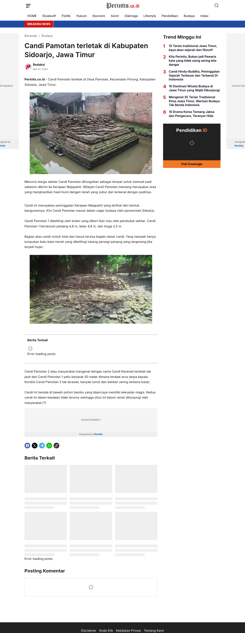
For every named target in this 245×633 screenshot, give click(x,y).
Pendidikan (170, 16)
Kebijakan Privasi (128, 630)
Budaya (189, 16)
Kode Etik (106, 630)
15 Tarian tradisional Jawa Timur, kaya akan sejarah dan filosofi (193, 48)
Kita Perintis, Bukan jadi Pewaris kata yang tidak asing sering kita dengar (192, 60)
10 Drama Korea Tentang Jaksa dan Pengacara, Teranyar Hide (191, 114)
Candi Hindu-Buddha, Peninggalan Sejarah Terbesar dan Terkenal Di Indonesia (194, 75)
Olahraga (131, 16)
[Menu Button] (28, 6)
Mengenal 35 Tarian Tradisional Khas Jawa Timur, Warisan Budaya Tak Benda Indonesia (194, 101)
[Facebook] (27, 445)
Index (204, 16)
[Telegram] (42, 445)
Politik (66, 16)
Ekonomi (98, 16)
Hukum (81, 16)
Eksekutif (49, 16)
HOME (32, 16)
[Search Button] (216, 6)
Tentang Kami (154, 630)
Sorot (115, 16)
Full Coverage (191, 164)
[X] (35, 445)
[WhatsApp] (49, 445)
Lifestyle (150, 16)
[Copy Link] (56, 445)
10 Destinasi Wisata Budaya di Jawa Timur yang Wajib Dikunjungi (194, 88)
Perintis (98, 434)
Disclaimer (88, 630)
